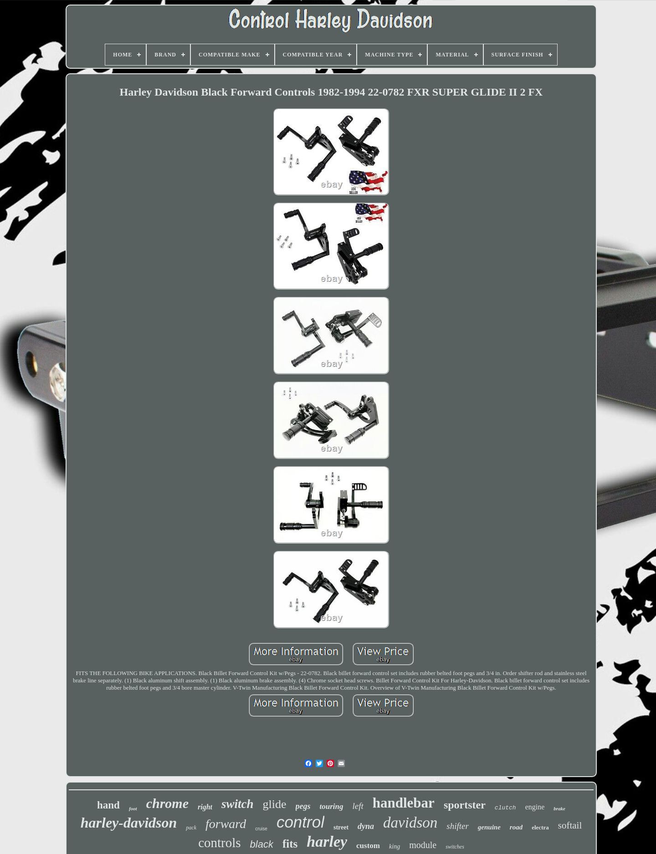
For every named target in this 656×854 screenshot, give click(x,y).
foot (133, 808)
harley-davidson (129, 822)
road (516, 827)
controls (219, 842)
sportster (465, 805)
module (422, 845)
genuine (489, 827)
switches (455, 847)
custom (368, 845)
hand (108, 805)
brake (559, 808)
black (261, 844)
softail (570, 825)
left (357, 806)
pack (191, 827)
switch (237, 804)
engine (535, 807)
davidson (410, 822)
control (300, 822)
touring (331, 806)
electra (540, 827)
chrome (167, 803)
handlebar (404, 803)
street (340, 827)
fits (289, 844)
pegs (303, 806)
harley (327, 841)
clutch (505, 807)
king (394, 846)
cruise (261, 828)
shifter (457, 826)
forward (225, 824)
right (205, 807)
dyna (366, 826)
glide (275, 804)
